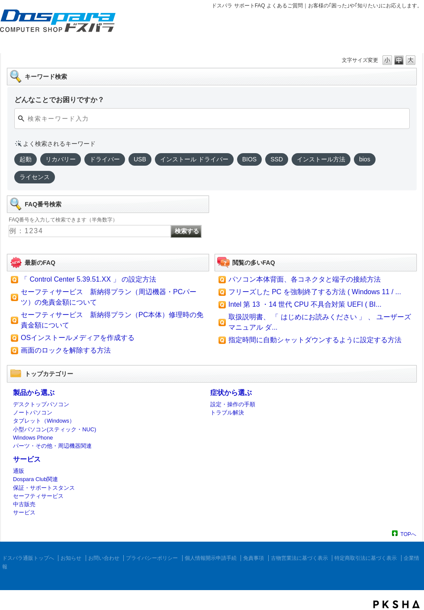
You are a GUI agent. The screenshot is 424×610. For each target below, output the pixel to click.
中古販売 (24, 504)
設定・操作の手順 (232, 404)
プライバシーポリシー (152, 558)
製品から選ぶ (34, 392)
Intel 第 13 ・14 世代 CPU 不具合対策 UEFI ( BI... (305, 304)
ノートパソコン (32, 412)
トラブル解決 (227, 412)
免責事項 (253, 558)
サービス (27, 459)
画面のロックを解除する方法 (66, 350)
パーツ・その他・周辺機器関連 (52, 446)
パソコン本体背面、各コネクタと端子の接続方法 (304, 279)
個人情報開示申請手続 (211, 558)
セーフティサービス (38, 496)
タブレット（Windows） (44, 420)
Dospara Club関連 (35, 479)
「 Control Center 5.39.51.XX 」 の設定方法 (88, 279)
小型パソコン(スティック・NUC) (54, 429)
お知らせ (71, 558)
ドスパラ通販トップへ (28, 558)
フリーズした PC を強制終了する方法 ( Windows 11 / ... (314, 291)
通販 (18, 471)
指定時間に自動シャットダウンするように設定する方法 (315, 340)
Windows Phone (33, 437)
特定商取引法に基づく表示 (365, 558)
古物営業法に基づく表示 (299, 558)
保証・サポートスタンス (44, 488)
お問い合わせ (103, 558)
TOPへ (408, 534)
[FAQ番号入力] (89, 231)
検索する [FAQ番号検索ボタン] (187, 231)
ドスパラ (52, 34)
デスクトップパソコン (41, 404)
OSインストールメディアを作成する (78, 337)
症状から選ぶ (231, 392)
